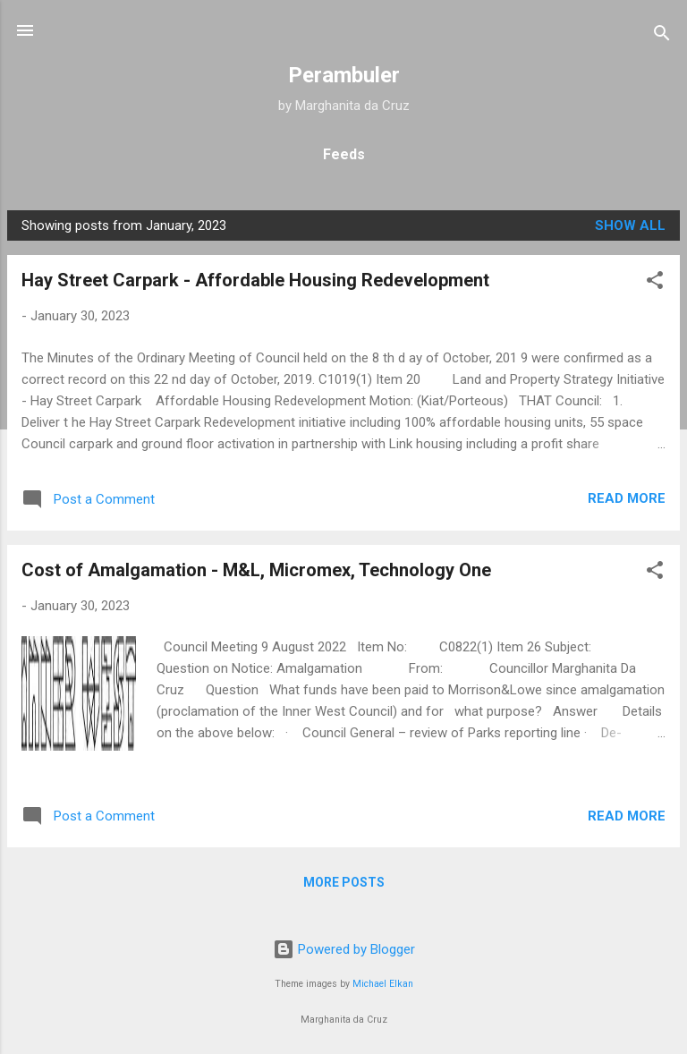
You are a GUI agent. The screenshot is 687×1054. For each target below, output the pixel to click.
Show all (630, 225)
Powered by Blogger (344, 949)
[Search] (662, 36)
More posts (344, 882)
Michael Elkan (382, 984)
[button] (655, 283)
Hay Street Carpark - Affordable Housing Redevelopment (255, 280)
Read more (627, 498)
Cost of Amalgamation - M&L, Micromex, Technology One (256, 570)
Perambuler (344, 75)
